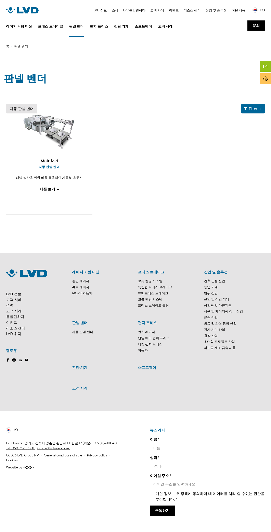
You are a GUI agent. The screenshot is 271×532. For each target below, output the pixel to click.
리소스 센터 (192, 10)
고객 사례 (157, 10)
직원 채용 (238, 10)
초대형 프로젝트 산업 (219, 342)
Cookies (12, 460)
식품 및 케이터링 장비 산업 (223, 311)
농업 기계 (211, 287)
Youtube (26, 360)
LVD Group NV (28, 455)
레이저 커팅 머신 (19, 26)
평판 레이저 (80, 281)
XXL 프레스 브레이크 (153, 293)
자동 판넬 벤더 (22, 109)
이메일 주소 (159, 476)
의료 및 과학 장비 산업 (220, 323)
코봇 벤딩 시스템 (150, 299)
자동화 (143, 350)
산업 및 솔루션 (216, 10)
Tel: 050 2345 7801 (20, 448)
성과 (153, 457)
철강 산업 (211, 336)
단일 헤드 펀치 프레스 (154, 338)
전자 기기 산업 (214, 330)
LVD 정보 (100, 10)
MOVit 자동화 (82, 293)
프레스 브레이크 (50, 26)
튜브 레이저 (80, 287)
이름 (153, 439)
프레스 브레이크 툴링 (153, 305)
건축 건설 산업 (214, 281)
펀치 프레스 (99, 26)
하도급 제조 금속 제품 (220, 348)
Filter (253, 109)
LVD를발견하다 (134, 10)
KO (262, 10)
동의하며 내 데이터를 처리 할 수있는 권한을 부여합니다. (210, 496)
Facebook (7, 360)
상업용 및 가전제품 (218, 305)
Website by (20, 467)
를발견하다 (15, 316)
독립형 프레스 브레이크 (155, 287)
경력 (9, 305)
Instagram (14, 360)
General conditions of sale (63, 455)
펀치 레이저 (146, 332)
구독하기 (162, 510)
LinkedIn (20, 360)
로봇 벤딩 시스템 (150, 281)
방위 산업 (211, 293)
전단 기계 (121, 26)
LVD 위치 (13, 334)
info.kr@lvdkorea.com (53, 448)
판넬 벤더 (76, 26)
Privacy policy (97, 455)
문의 (256, 25)
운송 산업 (211, 317)
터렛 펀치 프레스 (150, 344)
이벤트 (174, 10)
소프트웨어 (143, 26)
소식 (115, 10)
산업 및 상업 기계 (216, 299)
